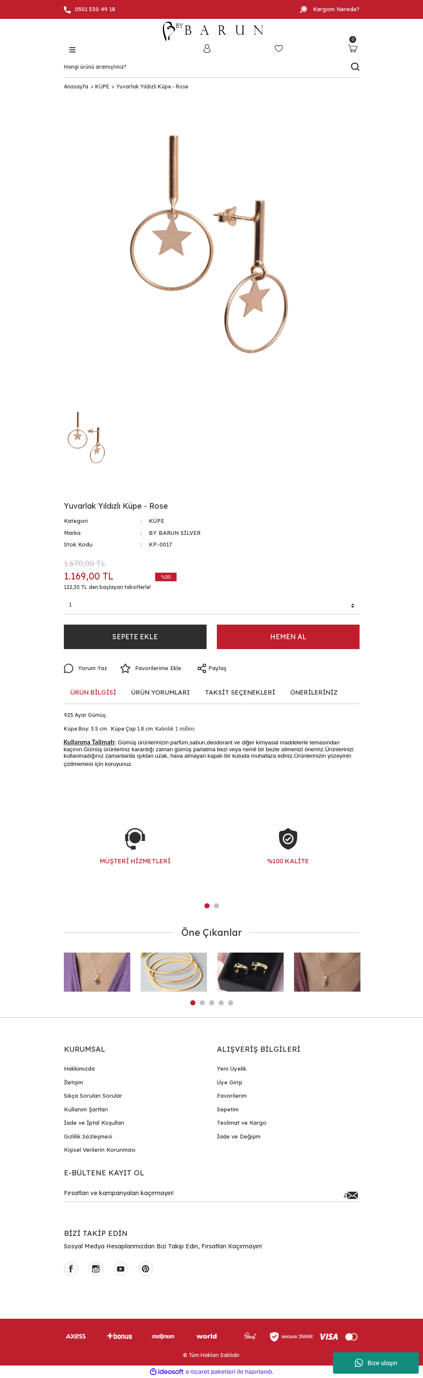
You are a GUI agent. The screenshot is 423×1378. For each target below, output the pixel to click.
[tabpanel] (135, 855)
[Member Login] (207, 48)
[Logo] (212, 31)
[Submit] (351, 1195)
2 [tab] (216, 905)
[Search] (212, 67)
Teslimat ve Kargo (242, 1122)
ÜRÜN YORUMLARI (160, 692)
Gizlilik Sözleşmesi (88, 1136)
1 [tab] (207, 905)
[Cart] (353, 48)
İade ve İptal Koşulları (94, 1122)
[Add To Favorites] (150, 668)
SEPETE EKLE (135, 636)
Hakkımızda (79, 1068)
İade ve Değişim (239, 1136)
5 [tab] (230, 1002)
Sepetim (228, 1109)
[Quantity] (212, 606)
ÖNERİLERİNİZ (314, 692)
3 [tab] (211, 1002)
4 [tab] (221, 1002)
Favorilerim (232, 1095)
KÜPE (156, 520)
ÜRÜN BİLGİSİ (93, 692)
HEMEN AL (288, 636)
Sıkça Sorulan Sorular (93, 1095)
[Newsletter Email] (212, 1195)
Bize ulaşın (376, 1363)
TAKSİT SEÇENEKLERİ (240, 692)
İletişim (73, 1082)
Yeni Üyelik (231, 1068)
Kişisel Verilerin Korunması (99, 1149)
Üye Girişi (229, 1082)
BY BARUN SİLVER (175, 532)
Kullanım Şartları (86, 1109)
